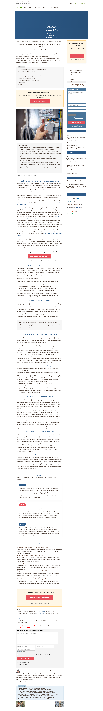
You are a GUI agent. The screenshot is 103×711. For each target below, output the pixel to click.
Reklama (50, 7)
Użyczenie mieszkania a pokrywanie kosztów (76, 189)
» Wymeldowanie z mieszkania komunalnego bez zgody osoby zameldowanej (76, 148)
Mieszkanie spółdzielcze (76, 70)
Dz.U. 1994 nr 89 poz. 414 (40, 615)
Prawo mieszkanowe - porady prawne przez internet (26, 2)
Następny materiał (49, 703)
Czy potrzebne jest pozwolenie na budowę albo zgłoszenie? (31, 75)
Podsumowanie (21, 82)
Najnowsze (71, 131)
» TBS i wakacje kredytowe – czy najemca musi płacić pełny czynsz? (76, 141)
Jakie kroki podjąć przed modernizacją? (26, 76)
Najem (71, 74)
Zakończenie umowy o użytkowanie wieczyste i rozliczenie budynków (36, 692)
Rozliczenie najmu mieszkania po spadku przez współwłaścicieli (34, 689)
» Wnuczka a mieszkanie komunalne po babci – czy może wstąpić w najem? (76, 144)
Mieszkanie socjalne (75, 68)
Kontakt (56, 7)
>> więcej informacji (21, 681)
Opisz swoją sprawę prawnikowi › (39, 256)
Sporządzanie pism (37, 7)
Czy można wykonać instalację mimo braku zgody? (29, 80)
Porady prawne (27, 7)
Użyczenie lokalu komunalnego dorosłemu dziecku (31, 688)
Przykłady (20, 84)
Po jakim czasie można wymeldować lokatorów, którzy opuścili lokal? (36, 695)
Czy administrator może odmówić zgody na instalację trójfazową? (32, 69)
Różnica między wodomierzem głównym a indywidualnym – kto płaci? (75, 181)
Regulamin (24, 654)
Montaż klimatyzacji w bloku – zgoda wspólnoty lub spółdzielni (74, 173)
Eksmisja (72, 79)
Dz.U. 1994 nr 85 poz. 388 (41, 613)
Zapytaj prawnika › (77, 56)
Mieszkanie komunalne (75, 65)
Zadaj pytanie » (72, 194)
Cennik (45, 7)
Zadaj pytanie (19, 7)
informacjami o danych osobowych (46, 654)
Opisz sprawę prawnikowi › (39, 101)
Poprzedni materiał (30, 703)
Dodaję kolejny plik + (81, 114)
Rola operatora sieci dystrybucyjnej (26, 73)
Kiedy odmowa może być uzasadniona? (26, 71)
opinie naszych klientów (78, 3)
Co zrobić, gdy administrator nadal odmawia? (28, 78)
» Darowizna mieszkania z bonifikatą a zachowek (75, 134)
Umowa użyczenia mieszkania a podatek (75, 184)
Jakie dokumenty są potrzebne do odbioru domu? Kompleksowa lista (36, 697)
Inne (71, 81)
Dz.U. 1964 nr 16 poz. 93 (40, 611)
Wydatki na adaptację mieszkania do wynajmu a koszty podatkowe (35, 691)
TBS (71, 77)
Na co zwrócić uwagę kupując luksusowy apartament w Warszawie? (36, 698)
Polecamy (70, 152)
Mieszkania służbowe (75, 72)
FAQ (19, 86)
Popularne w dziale (73, 178)
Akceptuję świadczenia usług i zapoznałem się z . (34, 654)
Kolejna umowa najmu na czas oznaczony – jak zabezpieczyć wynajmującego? (38, 694)
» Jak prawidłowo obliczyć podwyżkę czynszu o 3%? (76, 138)
